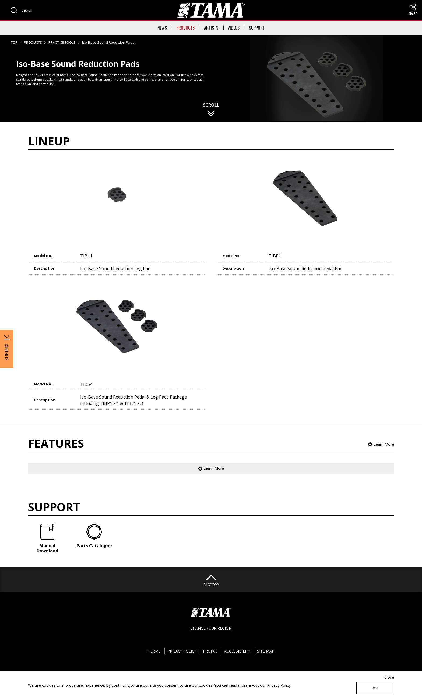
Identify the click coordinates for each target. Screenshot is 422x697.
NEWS (162, 28)
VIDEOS (234, 28)
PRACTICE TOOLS (62, 42)
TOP (14, 42)
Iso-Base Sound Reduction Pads (108, 42)
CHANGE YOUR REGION (211, 627)
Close (389, 677)
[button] (21, 10)
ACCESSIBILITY (237, 651)
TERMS (153, 651)
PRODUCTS (185, 28)
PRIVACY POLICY (181, 651)
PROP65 (210, 651)
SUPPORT (257, 28)
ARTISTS (211, 28)
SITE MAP (266, 651)
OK (375, 688)
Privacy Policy (279, 685)
